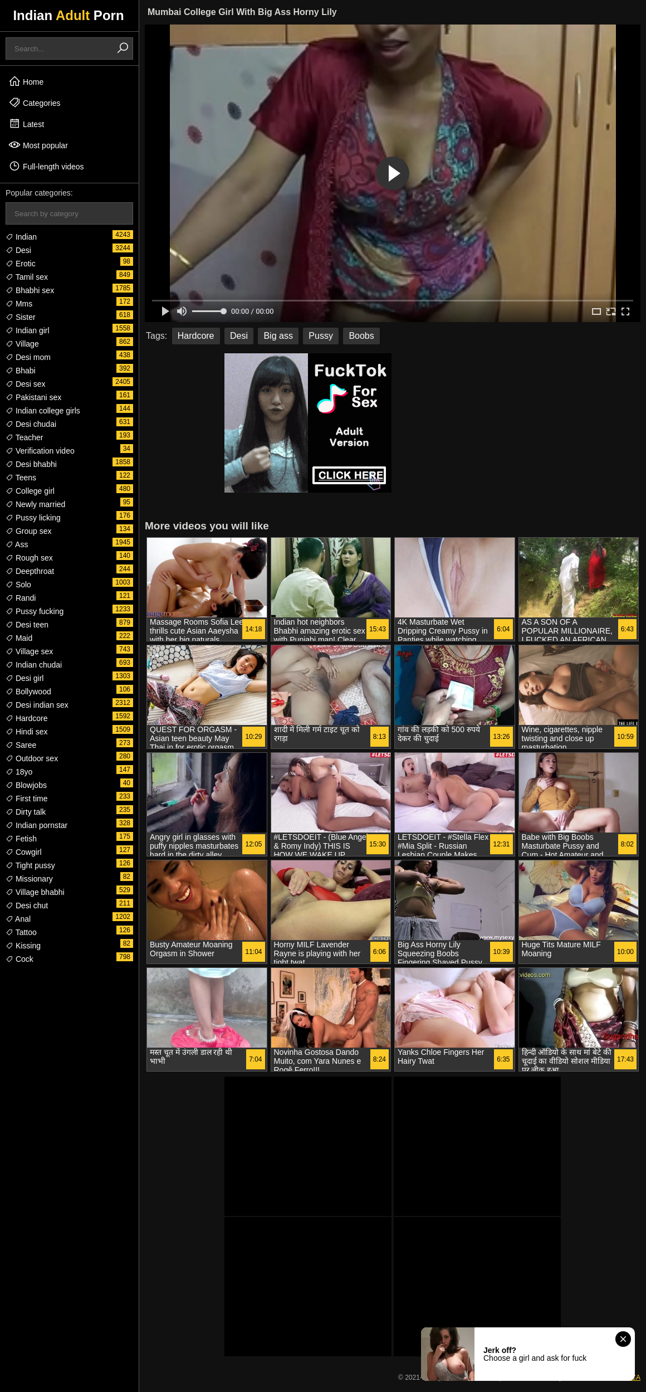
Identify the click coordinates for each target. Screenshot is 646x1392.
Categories (34, 102)
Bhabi (21, 370)
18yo (19, 771)
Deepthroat (30, 571)
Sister (21, 317)
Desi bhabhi (31, 464)
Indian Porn (68, 15)
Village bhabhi (35, 892)
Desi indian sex (37, 704)
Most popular (38, 145)
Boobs (361, 335)
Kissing (23, 945)
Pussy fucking (34, 611)
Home (25, 81)
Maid (19, 638)
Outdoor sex (32, 758)
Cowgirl (24, 852)
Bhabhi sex (30, 290)
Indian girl (28, 330)
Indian (21, 236)
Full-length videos (46, 166)
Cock (19, 959)
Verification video (40, 450)
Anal (18, 918)
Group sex (28, 531)
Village (22, 343)
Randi (21, 597)
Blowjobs (26, 785)
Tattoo (21, 932)
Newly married (35, 504)
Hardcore (26, 718)
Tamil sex (27, 276)
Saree (21, 745)
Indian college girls (43, 410)
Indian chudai (34, 664)
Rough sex (29, 557)
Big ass (277, 335)
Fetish (21, 838)
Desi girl (24, 678)
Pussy (321, 335)
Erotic (21, 263)
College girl (30, 490)
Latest (26, 124)
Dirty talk (26, 811)
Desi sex (26, 383)
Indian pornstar (36, 825)
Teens (21, 477)
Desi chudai (31, 424)
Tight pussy (30, 865)
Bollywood (28, 691)
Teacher (24, 437)
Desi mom (28, 357)
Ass (17, 544)
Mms (19, 303)
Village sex (29, 651)
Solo (18, 584)
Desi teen (27, 624)
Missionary (29, 878)
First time (26, 798)
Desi (18, 250)
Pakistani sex (33, 397)
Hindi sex (26, 731)
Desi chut (27, 905)
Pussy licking (33, 517)
